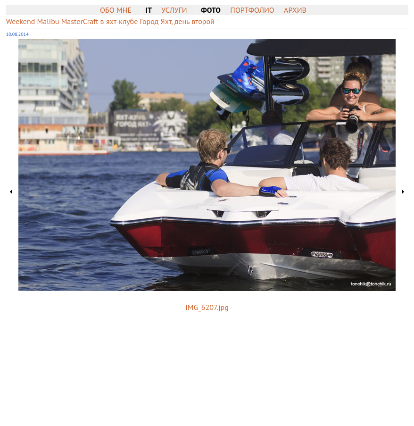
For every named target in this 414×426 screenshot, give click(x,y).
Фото (211, 10)
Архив (295, 10)
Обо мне (116, 10)
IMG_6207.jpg (207, 307)
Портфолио (252, 10)
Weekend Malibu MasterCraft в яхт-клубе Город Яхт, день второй (110, 21)
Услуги (174, 10)
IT (148, 10)
